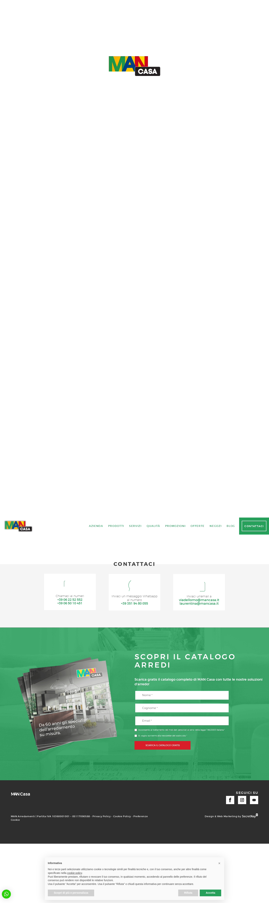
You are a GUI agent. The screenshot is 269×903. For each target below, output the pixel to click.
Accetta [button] (210, 892)
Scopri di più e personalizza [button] (71, 892)
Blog (231, 893)
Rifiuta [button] (188, 892)
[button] (6, 894)
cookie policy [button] (74, 872)
